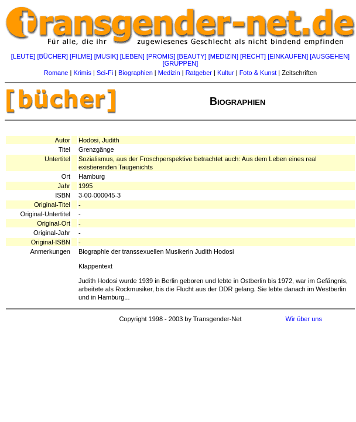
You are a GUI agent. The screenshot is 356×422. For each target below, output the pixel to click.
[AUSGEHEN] (330, 56)
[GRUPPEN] (180, 63)
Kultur (225, 72)
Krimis (82, 72)
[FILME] (81, 56)
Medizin (169, 72)
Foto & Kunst (258, 72)
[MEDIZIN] (223, 56)
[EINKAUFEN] (288, 56)
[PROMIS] (161, 56)
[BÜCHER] (52, 56)
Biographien (135, 72)
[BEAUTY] (192, 56)
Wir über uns (304, 318)
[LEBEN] (132, 56)
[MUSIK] (106, 56)
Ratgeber (199, 72)
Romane (56, 72)
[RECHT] (253, 56)
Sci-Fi (105, 72)
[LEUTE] (23, 56)
